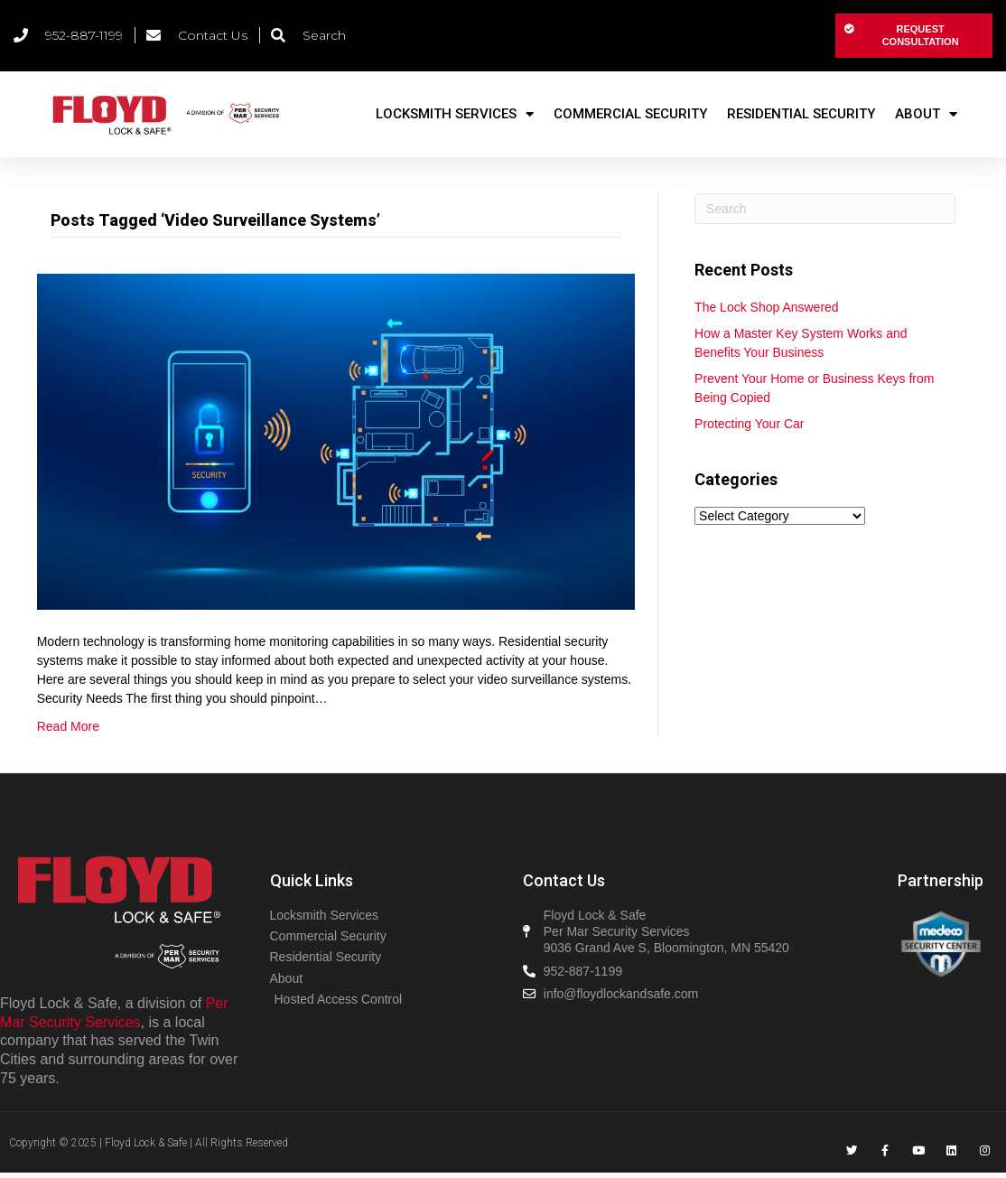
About (926, 114)
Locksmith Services (455, 114)
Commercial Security (630, 114)
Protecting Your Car (749, 423)
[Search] (824, 208)
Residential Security (801, 114)
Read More (68, 726)
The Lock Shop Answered (766, 307)
